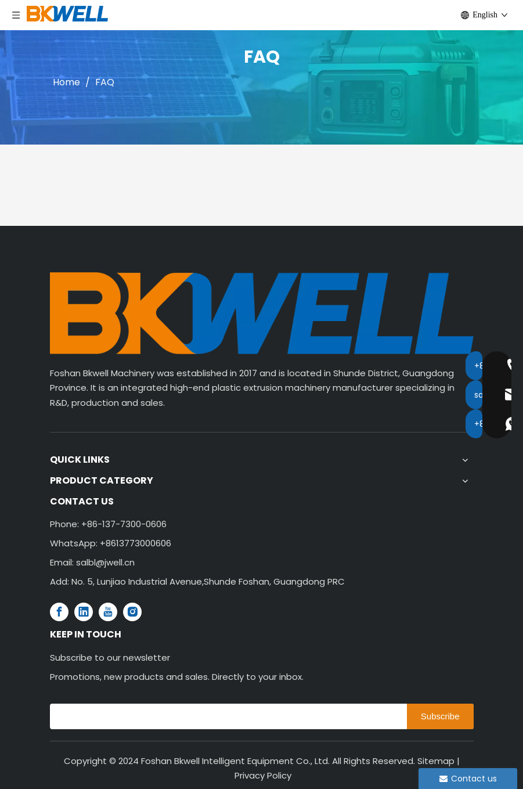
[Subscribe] (440, 716)
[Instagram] (132, 612)
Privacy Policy (263, 775)
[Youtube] (108, 612)
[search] (225, 716)
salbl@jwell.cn (105, 562)
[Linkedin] (83, 612)
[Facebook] (59, 612)
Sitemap (436, 761)
